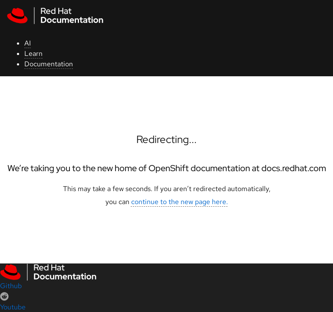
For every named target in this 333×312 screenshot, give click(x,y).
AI (27, 43)
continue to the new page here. (179, 201)
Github (11, 285)
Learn (33, 53)
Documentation (48, 63)
